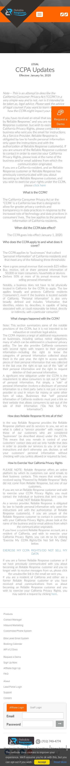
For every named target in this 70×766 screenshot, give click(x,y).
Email (10, 716)
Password (13, 724)
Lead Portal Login (13, 686)
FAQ (6, 673)
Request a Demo (12, 657)
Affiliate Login (17, 707)
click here (39, 185)
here (54, 594)
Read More (60, 762)
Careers (8, 698)
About (7, 681)
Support (8, 692)
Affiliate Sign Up (12, 668)
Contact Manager (13, 619)
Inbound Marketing (13, 625)
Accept (42, 762)
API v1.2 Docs (11, 649)
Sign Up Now (10, 662)
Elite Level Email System (16, 638)
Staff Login (36, 707)
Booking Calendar (13, 643)
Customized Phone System (18, 630)
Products (8, 614)
